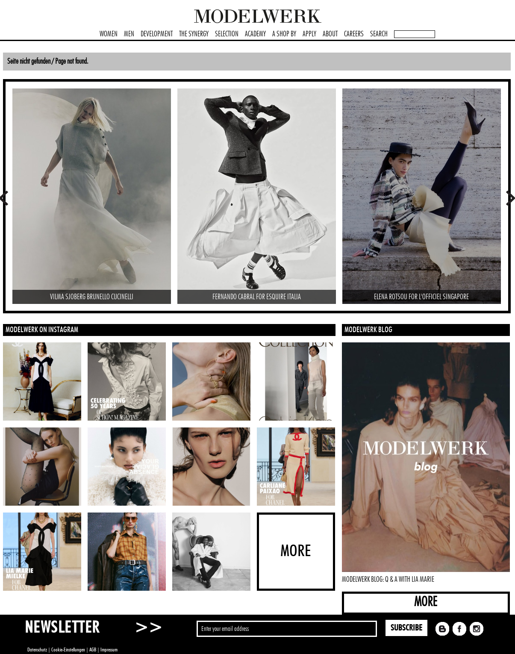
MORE (425, 602)
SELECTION (226, 34)
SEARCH (379, 34)
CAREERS (354, 34)
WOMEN (109, 34)
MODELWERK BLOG (368, 330)
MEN (129, 34)
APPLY (309, 34)
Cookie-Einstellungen (68, 649)
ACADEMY (255, 34)
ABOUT (330, 34)
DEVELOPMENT (157, 34)
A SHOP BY (284, 34)
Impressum (109, 649)
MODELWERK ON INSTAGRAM (42, 330)
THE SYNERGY (194, 34)
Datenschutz (37, 649)
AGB (92, 649)
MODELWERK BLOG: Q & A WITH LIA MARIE (388, 579)
